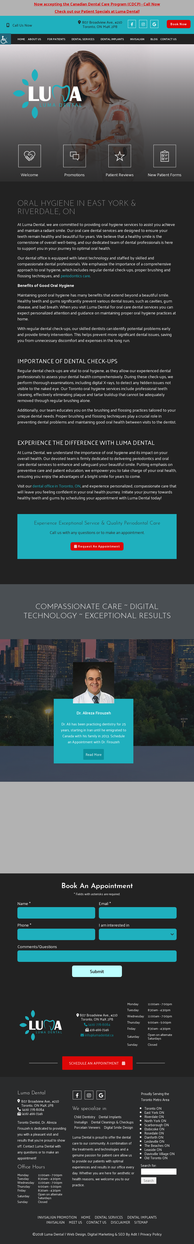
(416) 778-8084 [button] (97, 1024)
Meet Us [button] (75, 1222)
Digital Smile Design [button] (118, 1132)
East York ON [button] (154, 1112)
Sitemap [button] (141, 1222)
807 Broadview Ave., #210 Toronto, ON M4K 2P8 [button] (100, 24)
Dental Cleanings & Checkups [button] (95, 1127)
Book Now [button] (178, 24)
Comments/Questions (37, 946)
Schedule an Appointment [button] (97, 1063)
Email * (105, 903)
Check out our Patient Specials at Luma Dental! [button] (97, 11)
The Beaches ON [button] (157, 1145)
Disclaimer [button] (120, 1222)
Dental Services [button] (83, 39)
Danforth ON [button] (153, 1137)
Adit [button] (134, 1234)
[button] (5, 38)
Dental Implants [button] (112, 39)
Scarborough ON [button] (156, 1125)
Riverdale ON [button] (154, 1116)
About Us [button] (34, 39)
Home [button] (21, 39)
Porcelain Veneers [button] (87, 1132)
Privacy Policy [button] (151, 1234)
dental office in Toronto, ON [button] (56, 483)
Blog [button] (154, 39)
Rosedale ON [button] (154, 1133)
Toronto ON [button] (153, 1108)
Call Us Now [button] (22, 25)
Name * (24, 903)
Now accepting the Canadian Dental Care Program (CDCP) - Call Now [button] (97, 3)
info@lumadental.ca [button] (97, 1035)
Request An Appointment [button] (97, 544)
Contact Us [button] (168, 39)
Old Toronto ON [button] (155, 1158)
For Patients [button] (56, 39)
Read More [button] (94, 756)
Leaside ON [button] (153, 1149)
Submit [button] (97, 971)
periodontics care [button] (75, 273)
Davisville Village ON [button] (159, 1153)
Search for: (148, 1165)
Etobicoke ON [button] (154, 1129)
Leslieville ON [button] (154, 1141)
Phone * (24, 924)
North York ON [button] (155, 1120)
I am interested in (114, 924)
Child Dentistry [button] (84, 1117)
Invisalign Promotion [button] (57, 1217)
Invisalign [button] (137, 39)
